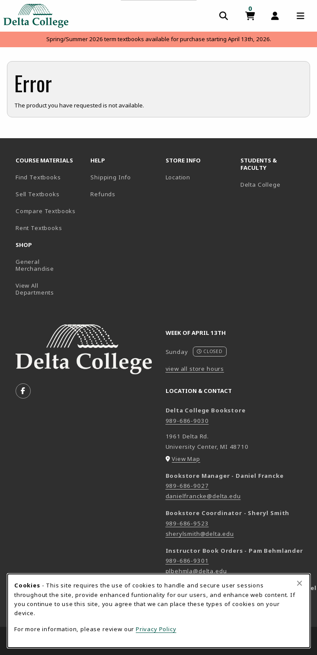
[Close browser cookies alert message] (299, 583)
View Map (186, 459)
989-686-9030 (187, 421)
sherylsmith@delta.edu (200, 534)
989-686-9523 (187, 523)
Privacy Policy (156, 629)
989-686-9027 (187, 486)
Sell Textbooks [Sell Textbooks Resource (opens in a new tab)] (38, 194)
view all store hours (195, 369)
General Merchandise (35, 265)
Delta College (274, 184)
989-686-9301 (187, 560)
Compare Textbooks (49, 211)
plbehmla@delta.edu (196, 571)
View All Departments (35, 289)
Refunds (102, 194)
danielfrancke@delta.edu (203, 496)
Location (178, 177)
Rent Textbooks (39, 228)
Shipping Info (110, 177)
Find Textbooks (38, 177)
